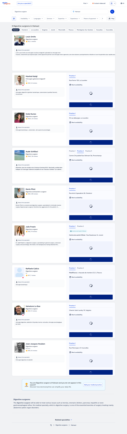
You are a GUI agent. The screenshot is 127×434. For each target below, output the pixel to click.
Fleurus (71, 30)
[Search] (112, 12)
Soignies (45, 30)
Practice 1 (72, 76)
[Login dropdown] (112, 3)
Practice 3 (88, 151)
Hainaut (15, 30)
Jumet (53, 30)
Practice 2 (80, 151)
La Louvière (35, 30)
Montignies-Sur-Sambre (85, 30)
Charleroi (25, 30)
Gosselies (99, 30)
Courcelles (109, 30)
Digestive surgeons (61, 425)
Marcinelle (61, 30)
